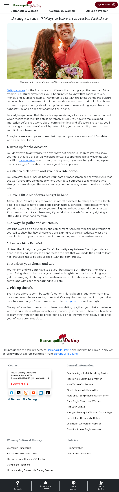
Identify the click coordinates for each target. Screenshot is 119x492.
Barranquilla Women (24, 10)
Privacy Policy (75, 448)
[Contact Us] (29, 378)
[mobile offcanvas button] (6, 4)
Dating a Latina (16, 90)
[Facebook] (11, 392)
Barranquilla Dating (59, 350)
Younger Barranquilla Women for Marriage (89, 412)
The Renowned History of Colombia (26, 459)
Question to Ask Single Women (84, 429)
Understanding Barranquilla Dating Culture (30, 470)
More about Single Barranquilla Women (88, 395)
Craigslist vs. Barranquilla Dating (84, 418)
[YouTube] (33, 392)
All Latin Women (97, 10)
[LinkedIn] (40, 392)
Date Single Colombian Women (84, 401)
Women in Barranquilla (19, 448)
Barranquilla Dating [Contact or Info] (65, 353)
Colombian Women (62, 10)
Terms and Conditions (79, 453)
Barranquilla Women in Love (22, 453)
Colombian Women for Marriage (84, 423)
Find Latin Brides (76, 406)
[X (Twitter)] (19, 392)
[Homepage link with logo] (59, 339)
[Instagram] (26, 392)
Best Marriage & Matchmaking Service (87, 373)
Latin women (27, 160)
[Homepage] (27, 4)
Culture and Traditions (18, 464)
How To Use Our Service (80, 384)
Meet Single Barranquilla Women (84, 378)
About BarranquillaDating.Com (83, 390)
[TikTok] (48, 392)
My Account (106, 4)
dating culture (73, 301)
